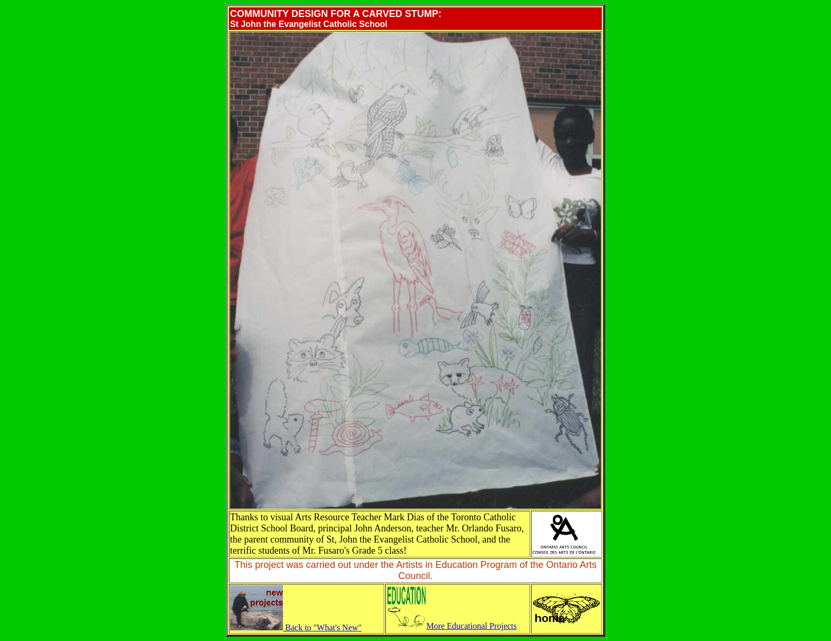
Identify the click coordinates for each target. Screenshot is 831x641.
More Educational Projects (451, 625)
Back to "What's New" (295, 627)
